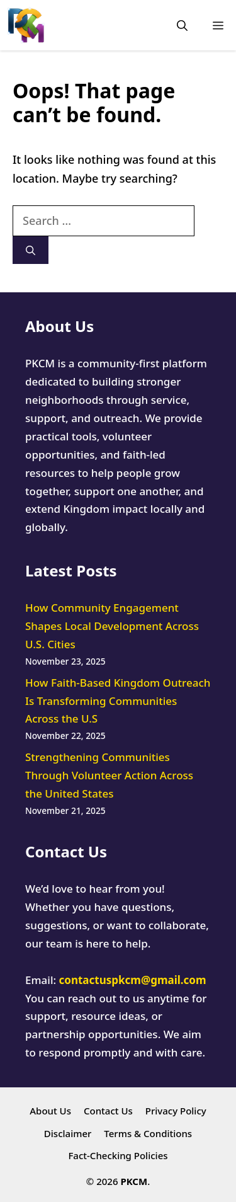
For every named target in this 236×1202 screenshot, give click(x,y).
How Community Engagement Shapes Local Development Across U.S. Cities (112, 625)
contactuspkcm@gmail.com (132, 980)
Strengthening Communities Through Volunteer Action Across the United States (109, 775)
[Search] (30, 250)
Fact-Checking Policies (117, 1155)
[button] (182, 25)
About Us (50, 1110)
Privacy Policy (175, 1110)
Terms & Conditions (148, 1133)
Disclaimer (68, 1133)
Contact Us (108, 1110)
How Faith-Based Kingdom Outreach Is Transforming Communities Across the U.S (117, 700)
